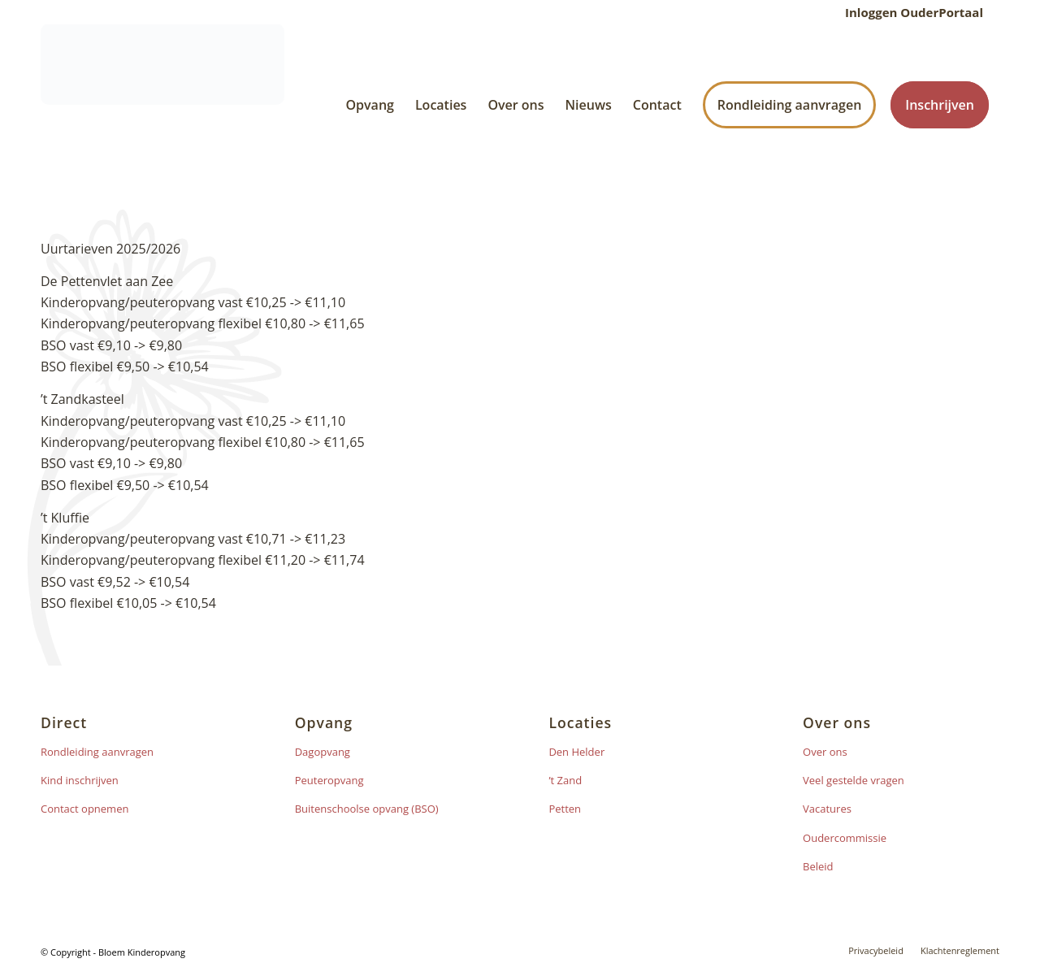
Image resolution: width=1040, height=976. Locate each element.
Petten (564, 808)
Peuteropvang (329, 780)
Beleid (818, 866)
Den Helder (576, 751)
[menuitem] (910, 12)
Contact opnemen (84, 808)
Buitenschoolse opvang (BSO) (367, 808)
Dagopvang (322, 751)
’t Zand (565, 780)
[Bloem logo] (162, 105)
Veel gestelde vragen (853, 780)
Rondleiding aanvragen (97, 751)
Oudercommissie (844, 838)
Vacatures (827, 808)
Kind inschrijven (80, 780)
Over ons (825, 751)
